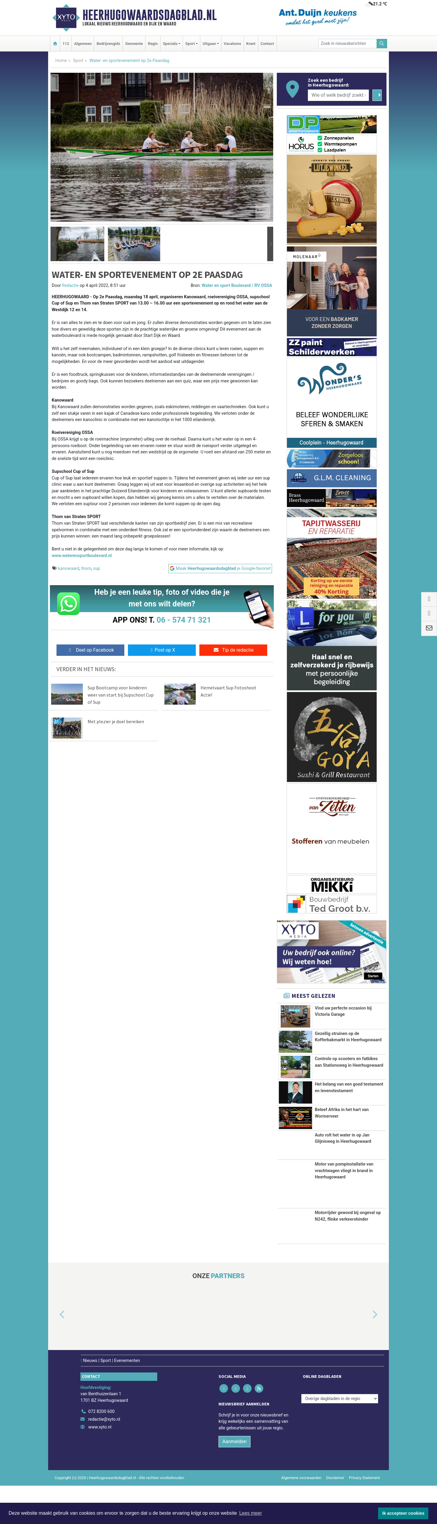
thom (86, 568)
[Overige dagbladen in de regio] (339, 1437)
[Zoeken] (382, 43)
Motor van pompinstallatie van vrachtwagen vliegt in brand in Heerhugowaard (344, 1209)
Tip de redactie (233, 650)
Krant (251, 43)
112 (65, 43)
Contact (267, 43)
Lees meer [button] (250, 1513)
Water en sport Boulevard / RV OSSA (237, 285)
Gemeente (134, 43)
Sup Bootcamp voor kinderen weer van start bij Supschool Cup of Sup (121, 695)
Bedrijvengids (108, 43)
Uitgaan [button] (209, 43)
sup (96, 568)
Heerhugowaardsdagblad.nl (149, 15)
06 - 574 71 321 (184, 619)
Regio (153, 43)
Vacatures (232, 43)
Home (61, 60)
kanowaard (69, 568)
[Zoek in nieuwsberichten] (347, 43)
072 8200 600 (101, 1450)
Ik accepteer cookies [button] (403, 1513)
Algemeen (82, 43)
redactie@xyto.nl (104, 1457)
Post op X (162, 650)
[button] (53, 244)
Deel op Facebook (90, 650)
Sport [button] (190, 43)
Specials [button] (170, 43)
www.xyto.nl (99, 1465)
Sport (78, 60)
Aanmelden (234, 1480)
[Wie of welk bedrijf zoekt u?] (338, 95)
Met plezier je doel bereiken (116, 721)
